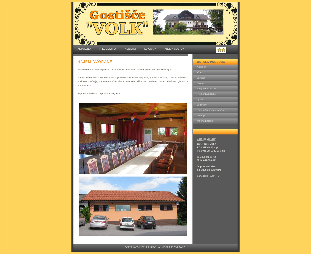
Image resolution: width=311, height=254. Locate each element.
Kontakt (130, 48)
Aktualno (84, 48)
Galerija (201, 115)
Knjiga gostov (174, 48)
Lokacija (150, 48)
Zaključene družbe (206, 88)
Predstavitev (108, 48)
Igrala (200, 99)
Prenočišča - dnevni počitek (211, 110)
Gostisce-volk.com (206, 138)
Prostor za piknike (206, 94)
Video (200, 72)
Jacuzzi (201, 77)
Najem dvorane (205, 121)
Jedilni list (202, 104)
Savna (200, 83)
